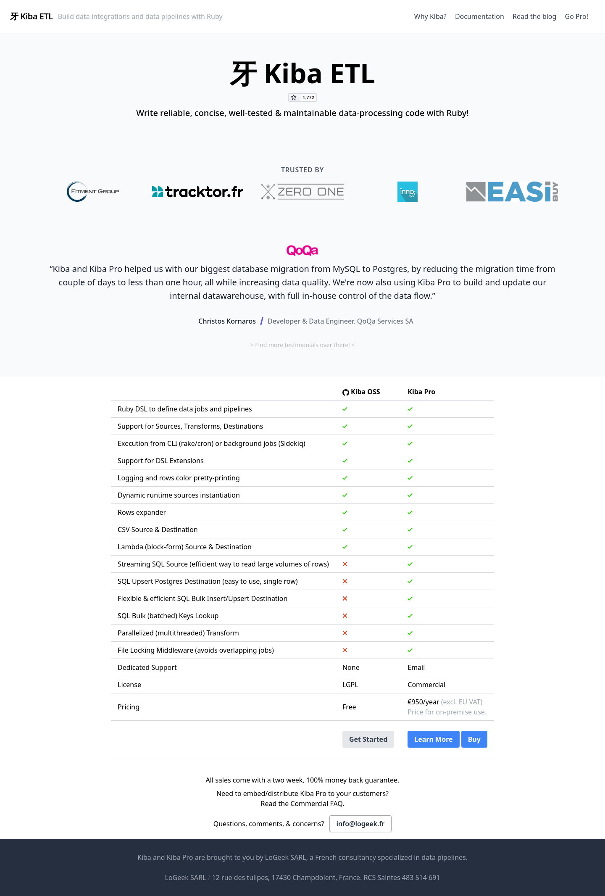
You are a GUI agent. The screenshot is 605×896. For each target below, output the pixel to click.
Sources (168, 426)
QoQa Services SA (385, 321)
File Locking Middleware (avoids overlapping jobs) (196, 650)
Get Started (368, 739)
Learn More (433, 739)
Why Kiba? (430, 16)
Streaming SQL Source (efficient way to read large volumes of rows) (223, 564)
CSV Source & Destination (158, 529)
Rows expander (142, 512)
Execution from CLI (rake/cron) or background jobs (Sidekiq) (211, 443)
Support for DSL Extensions (161, 460)
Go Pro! (576, 16)
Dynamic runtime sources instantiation (179, 495)
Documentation (479, 16)
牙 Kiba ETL (31, 16)
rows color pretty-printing (199, 477)
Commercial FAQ (316, 803)
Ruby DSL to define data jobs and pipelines (185, 409)
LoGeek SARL (285, 857)
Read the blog (534, 16)
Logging (131, 477)
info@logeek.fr (361, 823)
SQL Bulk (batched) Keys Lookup (168, 615)
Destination (233, 546)
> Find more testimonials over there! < (302, 345)
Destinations (243, 426)
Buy (474, 739)
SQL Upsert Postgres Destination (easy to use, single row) (207, 581)
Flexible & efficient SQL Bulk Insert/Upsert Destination (202, 598)
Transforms (202, 426)
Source (196, 546)
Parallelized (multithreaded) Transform (178, 633)
